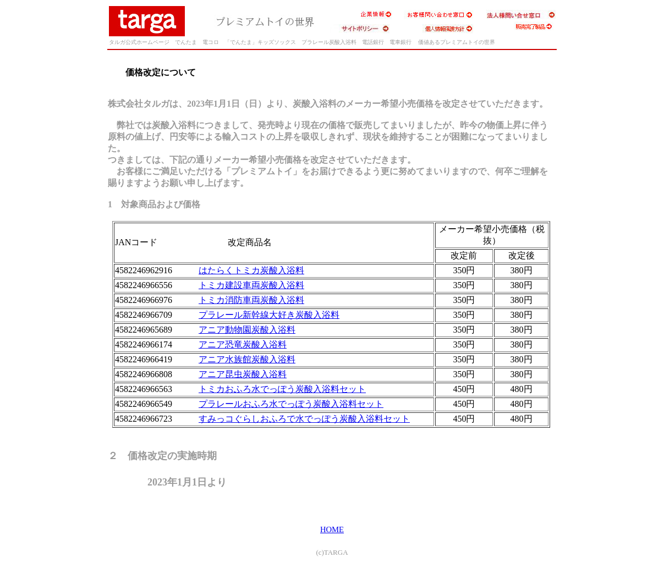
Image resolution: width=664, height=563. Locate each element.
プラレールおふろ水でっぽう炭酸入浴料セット (291, 404)
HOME (332, 529)
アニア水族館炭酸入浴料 (247, 359)
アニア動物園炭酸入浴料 (247, 329)
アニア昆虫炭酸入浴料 (243, 374)
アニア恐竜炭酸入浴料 (243, 344)
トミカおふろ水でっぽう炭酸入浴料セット (282, 389)
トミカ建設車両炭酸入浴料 (251, 285)
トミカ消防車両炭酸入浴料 (251, 300)
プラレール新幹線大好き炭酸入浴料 (269, 314)
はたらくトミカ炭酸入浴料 (251, 270)
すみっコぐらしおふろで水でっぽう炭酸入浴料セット (304, 418)
